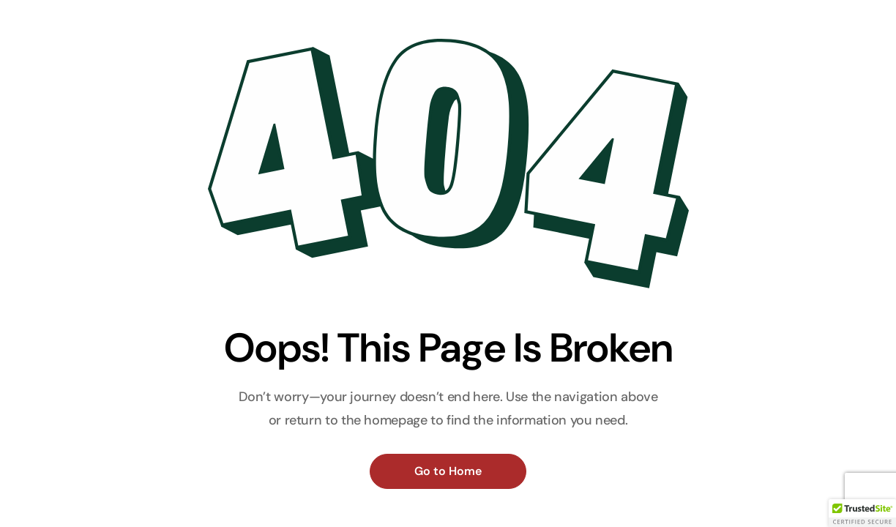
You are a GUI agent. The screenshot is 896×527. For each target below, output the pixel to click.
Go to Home (448, 471)
